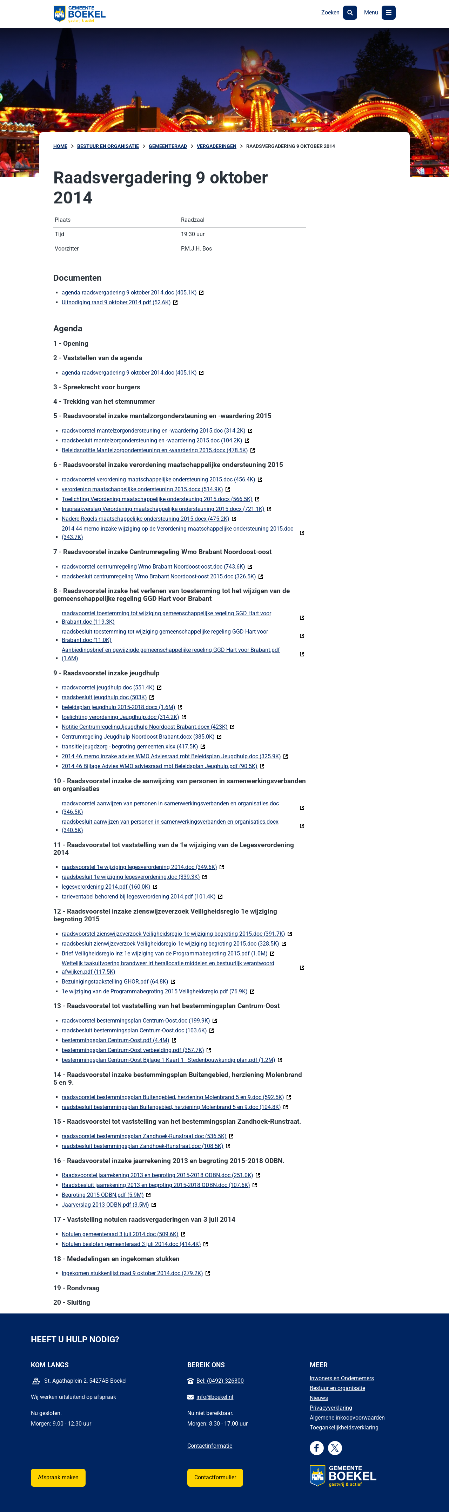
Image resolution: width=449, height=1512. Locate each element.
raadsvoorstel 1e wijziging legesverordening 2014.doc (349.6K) (143, 866)
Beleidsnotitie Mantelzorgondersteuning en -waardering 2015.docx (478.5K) (158, 450)
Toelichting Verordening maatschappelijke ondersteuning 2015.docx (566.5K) (161, 498)
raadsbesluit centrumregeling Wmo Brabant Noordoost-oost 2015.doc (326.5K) (162, 576)
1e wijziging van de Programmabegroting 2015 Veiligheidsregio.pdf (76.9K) (158, 991)
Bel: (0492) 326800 (220, 1380)
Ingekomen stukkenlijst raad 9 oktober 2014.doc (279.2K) (136, 1273)
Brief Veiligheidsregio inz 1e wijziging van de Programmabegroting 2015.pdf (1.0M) (168, 953)
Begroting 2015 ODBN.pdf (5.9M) (106, 1194)
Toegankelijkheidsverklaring (344, 1427)
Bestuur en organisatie (337, 1388)
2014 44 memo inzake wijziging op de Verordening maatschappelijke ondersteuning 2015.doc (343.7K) (177, 532)
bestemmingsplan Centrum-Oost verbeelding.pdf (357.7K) (136, 1049)
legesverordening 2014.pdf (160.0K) (110, 886)
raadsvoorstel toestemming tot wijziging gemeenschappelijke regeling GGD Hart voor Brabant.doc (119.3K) (166, 617)
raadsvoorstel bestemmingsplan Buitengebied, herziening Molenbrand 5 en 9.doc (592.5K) (176, 1097)
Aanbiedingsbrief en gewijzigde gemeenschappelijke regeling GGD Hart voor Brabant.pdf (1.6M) (171, 654)
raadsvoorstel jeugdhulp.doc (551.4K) (112, 687)
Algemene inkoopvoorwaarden (347, 1417)
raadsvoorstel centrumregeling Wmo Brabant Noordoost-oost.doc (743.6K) (157, 566)
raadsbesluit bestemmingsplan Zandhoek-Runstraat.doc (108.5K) (146, 1145)
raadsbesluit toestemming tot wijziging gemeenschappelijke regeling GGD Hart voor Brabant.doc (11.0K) (165, 635)
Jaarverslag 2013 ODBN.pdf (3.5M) (109, 1204)
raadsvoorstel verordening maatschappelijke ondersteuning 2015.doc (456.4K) (162, 479)
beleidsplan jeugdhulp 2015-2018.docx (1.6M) (122, 706)
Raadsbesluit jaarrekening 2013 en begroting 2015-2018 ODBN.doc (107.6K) (159, 1184)
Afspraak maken (58, 1477)
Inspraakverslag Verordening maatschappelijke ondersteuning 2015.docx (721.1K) (167, 508)
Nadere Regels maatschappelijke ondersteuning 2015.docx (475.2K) (149, 518)
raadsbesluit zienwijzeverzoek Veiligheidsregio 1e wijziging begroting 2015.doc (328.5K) (174, 943)
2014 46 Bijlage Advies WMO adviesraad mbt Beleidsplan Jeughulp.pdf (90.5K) (163, 766)
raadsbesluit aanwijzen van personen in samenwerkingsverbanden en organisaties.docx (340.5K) (170, 825)
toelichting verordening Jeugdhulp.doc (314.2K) (124, 716)
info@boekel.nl (214, 1397)
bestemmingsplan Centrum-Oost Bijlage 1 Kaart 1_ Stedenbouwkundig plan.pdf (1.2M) (172, 1059)
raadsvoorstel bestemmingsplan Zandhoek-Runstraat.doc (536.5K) (148, 1136)
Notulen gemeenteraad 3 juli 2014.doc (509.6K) (124, 1234)
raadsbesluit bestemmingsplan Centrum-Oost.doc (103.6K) (138, 1030)
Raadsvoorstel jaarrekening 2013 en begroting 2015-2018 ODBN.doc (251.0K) (161, 1175)
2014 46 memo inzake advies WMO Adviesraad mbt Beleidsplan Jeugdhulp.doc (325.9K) (175, 756)
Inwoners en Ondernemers (342, 1378)
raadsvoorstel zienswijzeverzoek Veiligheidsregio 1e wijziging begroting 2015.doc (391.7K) (177, 933)
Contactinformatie (209, 1445)
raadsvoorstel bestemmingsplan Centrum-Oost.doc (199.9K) (139, 1020)
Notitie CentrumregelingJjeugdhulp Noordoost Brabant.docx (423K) (148, 726)
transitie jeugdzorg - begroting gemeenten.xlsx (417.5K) (133, 746)
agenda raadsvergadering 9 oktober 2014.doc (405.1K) (133, 292)
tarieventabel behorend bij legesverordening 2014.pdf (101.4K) (142, 896)
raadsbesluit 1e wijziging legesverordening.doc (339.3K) (134, 876)
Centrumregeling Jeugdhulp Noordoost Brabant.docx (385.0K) (142, 736)
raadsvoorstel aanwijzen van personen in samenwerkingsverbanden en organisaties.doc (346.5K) (170, 807)
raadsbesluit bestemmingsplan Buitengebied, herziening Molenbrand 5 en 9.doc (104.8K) (175, 1106)
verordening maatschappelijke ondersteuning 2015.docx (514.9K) (146, 489)
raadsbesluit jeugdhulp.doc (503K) (108, 697)
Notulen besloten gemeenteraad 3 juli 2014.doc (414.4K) (135, 1243)
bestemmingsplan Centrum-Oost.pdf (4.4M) (119, 1040)
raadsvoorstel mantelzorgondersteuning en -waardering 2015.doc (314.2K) (157, 430)
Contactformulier (215, 1477)
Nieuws (319, 1398)
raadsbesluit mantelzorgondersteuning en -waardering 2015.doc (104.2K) (155, 440)
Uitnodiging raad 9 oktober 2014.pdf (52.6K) (120, 302)
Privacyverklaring (331, 1407)
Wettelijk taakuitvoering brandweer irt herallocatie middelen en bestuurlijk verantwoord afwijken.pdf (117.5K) (168, 967)
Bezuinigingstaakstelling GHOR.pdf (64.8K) (118, 981)
